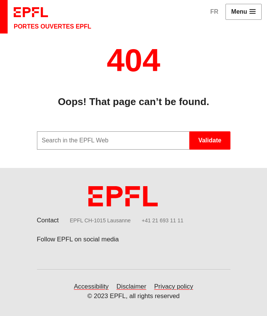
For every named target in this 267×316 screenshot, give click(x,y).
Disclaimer (131, 286)
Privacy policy (173, 286)
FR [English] (214, 11)
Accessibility (91, 286)
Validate (209, 140)
